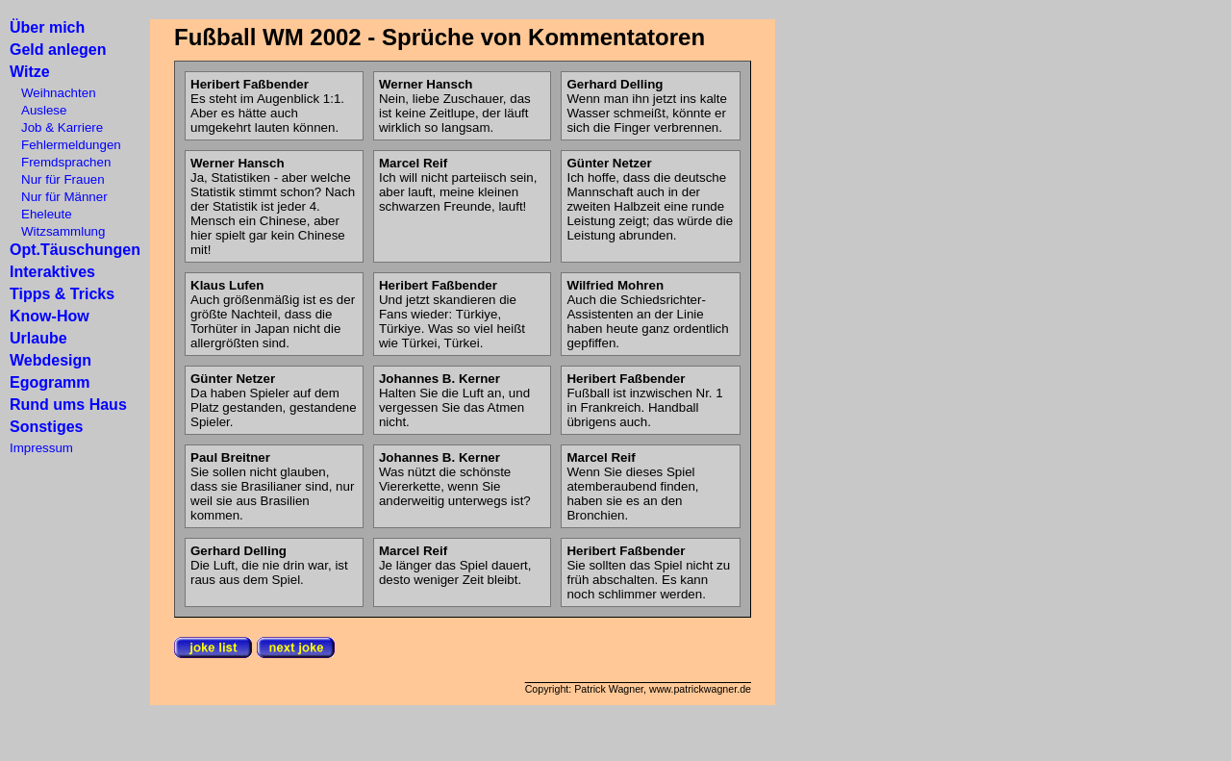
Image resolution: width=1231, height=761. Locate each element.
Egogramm (50, 382)
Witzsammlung (57, 231)
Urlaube (38, 338)
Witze (30, 71)
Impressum (41, 448)
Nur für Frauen (57, 179)
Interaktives (52, 272)
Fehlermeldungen (65, 145)
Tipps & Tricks (62, 294)
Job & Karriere (56, 127)
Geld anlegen (58, 49)
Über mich (47, 27)
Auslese (38, 110)
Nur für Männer (59, 197)
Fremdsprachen (60, 162)
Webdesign (50, 360)
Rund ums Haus (68, 404)
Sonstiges (46, 427)
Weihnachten (53, 93)
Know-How (49, 316)
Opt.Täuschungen (75, 249)
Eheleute (41, 214)
